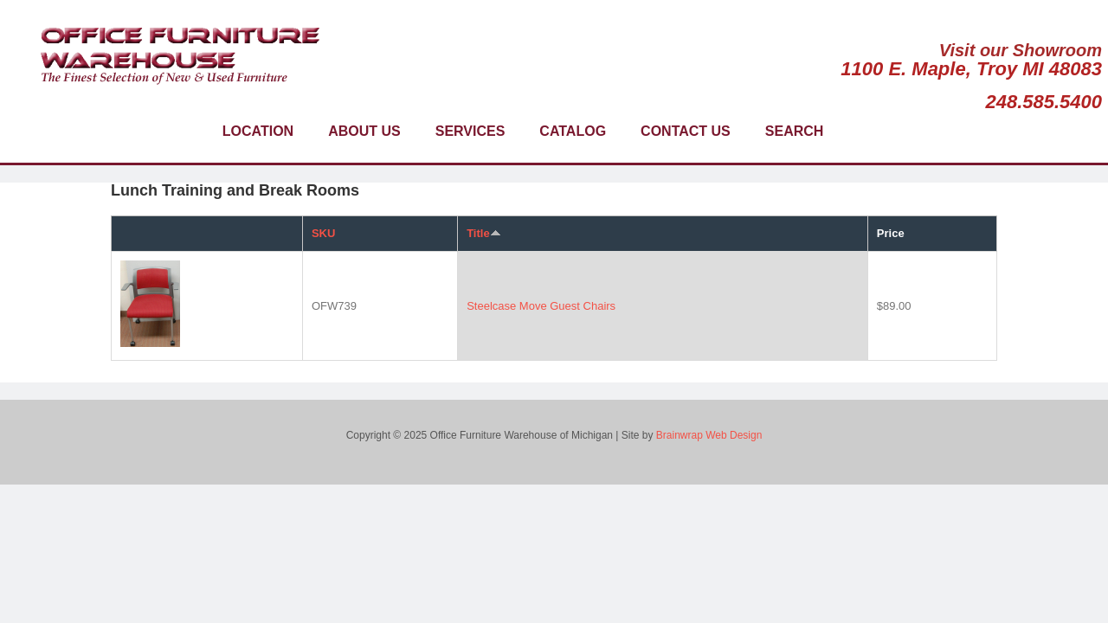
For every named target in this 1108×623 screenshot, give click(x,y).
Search (794, 131)
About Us (364, 131)
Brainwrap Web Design (709, 435)
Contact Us (686, 131)
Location (257, 131)
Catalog (572, 131)
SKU (323, 233)
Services (470, 131)
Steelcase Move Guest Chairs (541, 305)
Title (484, 233)
